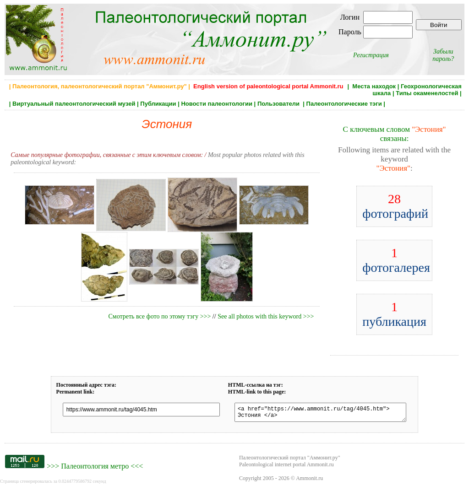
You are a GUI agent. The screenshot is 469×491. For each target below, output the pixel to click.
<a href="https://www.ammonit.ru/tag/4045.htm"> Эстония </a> (319, 414)
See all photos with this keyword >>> (266, 316)
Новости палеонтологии (216, 103)
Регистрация (371, 55)
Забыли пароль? (443, 55)
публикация (394, 314)
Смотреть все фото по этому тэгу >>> (159, 316)
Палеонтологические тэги (344, 103)
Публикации (158, 103)
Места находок (374, 86)
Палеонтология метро (95, 469)
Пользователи (279, 103)
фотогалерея (396, 260)
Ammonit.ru (309, 481)
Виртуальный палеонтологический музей (73, 103)
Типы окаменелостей (427, 93)
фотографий (395, 206)
